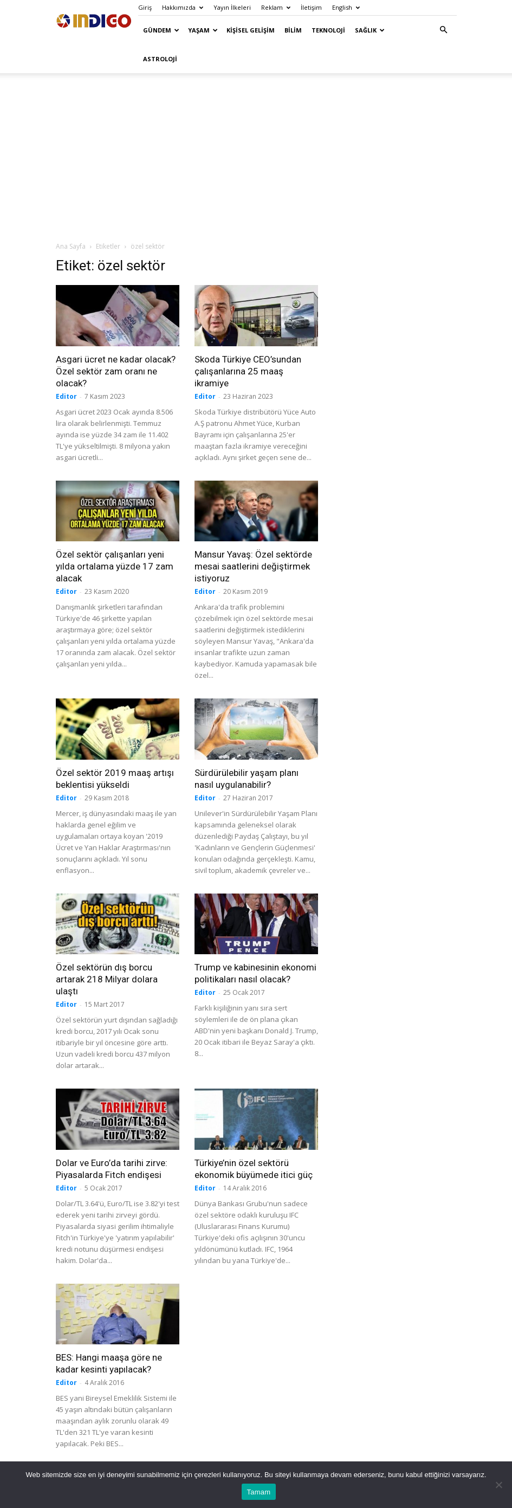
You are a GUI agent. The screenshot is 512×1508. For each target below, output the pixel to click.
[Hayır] (498, 1484)
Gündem (161, 30)
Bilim (293, 30)
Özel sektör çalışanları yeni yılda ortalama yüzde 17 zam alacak (114, 566)
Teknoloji (328, 30)
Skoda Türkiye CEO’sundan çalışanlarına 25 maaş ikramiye (248, 371)
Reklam (275, 7)
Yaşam (203, 30)
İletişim (311, 7)
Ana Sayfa (71, 246)
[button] (444, 30)
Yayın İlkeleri (232, 7)
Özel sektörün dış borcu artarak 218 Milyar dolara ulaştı (107, 979)
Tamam (259, 1492)
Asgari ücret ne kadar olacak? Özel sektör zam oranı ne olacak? (116, 371)
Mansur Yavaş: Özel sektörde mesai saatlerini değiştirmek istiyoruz (253, 566)
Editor (66, 396)
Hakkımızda (182, 7)
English (346, 7)
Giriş (145, 7)
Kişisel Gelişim (250, 30)
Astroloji (160, 59)
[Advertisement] (256, 156)
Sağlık (370, 30)
